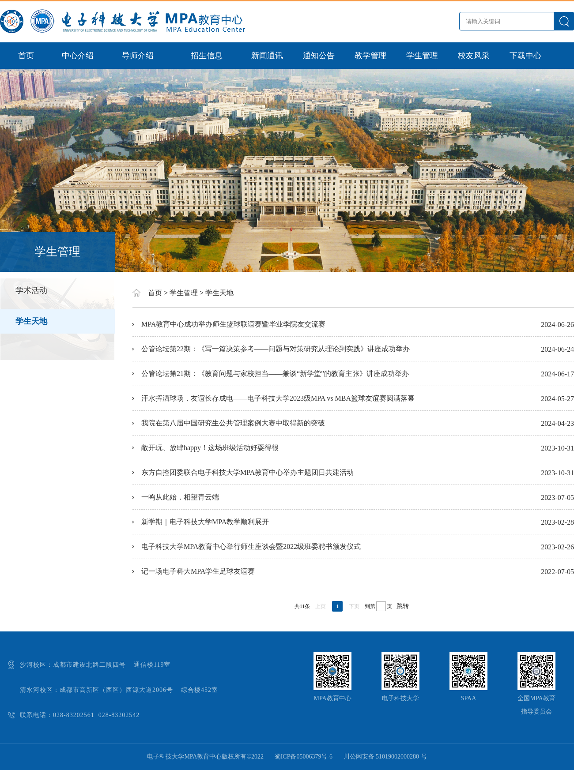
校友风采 (474, 55)
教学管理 (370, 55)
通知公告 (319, 55)
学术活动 (31, 290)
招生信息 (207, 55)
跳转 (403, 606)
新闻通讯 (267, 55)
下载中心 (525, 55)
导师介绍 (138, 55)
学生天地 (31, 321)
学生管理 (422, 55)
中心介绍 (78, 55)
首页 (26, 55)
